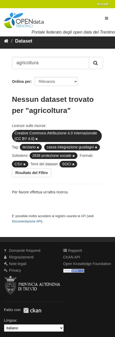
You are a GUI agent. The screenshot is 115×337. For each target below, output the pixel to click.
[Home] (6, 41)
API (83, 216)
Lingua (10, 320)
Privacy (12, 270)
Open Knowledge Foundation (87, 264)
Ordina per (21, 81)
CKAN (32, 310)
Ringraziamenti (19, 257)
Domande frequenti (22, 250)
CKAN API (71, 257)
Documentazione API (26, 221)
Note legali (15, 264)
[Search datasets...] (50, 63)
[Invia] (96, 63)
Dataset (23, 41)
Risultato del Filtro (31, 173)
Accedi (102, 4)
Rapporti (72, 250)
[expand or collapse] (106, 18)
